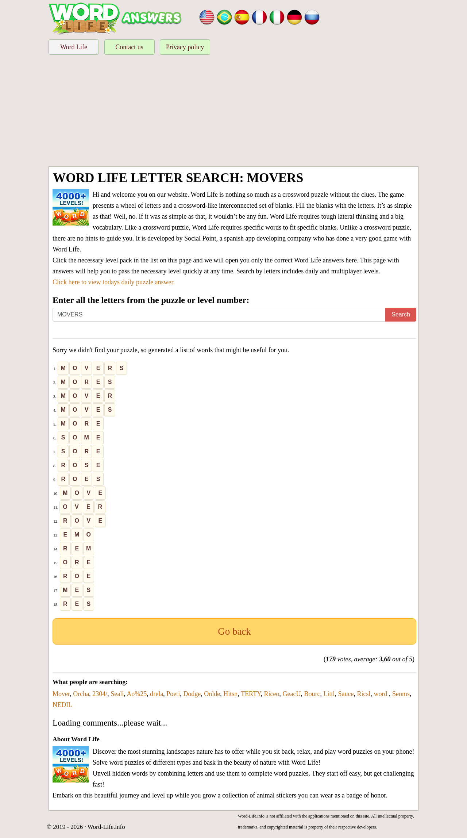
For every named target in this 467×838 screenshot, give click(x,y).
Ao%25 (137, 693)
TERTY (251, 693)
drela (156, 693)
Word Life (73, 47)
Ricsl (364, 693)
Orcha (81, 693)
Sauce (346, 693)
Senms (401, 693)
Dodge (192, 693)
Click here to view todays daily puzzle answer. (114, 282)
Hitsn (230, 693)
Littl (329, 693)
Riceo (271, 693)
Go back (234, 631)
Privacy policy (185, 47)
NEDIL (62, 704)
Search (400, 314)
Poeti (173, 693)
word (381, 693)
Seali (117, 693)
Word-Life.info (106, 826)
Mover (61, 693)
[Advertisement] (233, 112)
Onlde (212, 693)
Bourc (312, 693)
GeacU (292, 693)
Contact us (129, 47)
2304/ (99, 693)
